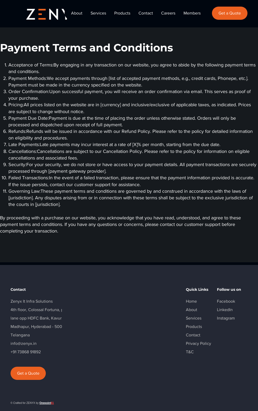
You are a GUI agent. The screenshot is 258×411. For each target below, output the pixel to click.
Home (191, 301)
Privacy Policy (198, 343)
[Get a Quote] (229, 13)
